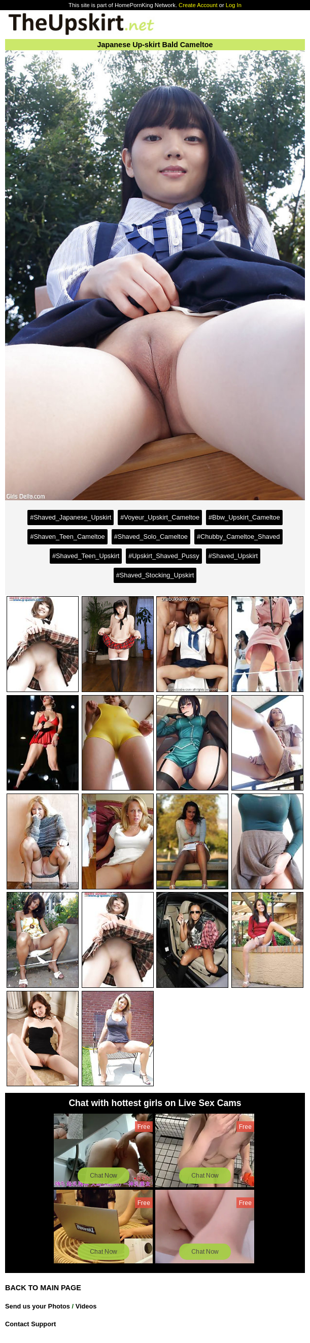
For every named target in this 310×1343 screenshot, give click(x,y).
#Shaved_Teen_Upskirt (85, 556)
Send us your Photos (37, 1306)
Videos (86, 1306)
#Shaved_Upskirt (233, 556)
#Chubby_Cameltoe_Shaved (238, 536)
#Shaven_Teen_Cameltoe (67, 536)
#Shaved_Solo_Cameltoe (151, 536)
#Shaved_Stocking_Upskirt (155, 575)
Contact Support (30, 1324)
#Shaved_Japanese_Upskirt (70, 517)
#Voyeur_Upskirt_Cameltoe (159, 517)
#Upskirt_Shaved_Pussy (163, 556)
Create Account (198, 5)
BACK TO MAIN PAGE (43, 1288)
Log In (234, 5)
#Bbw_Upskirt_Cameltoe (244, 517)
